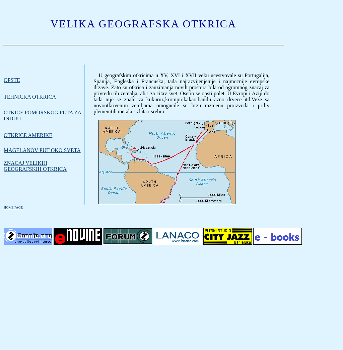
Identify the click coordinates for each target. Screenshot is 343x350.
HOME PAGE (13, 207)
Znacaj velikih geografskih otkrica (35, 166)
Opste (12, 80)
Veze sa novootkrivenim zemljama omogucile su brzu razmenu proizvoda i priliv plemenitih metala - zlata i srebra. (181, 105)
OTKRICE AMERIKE (28, 135)
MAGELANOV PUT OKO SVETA (42, 150)
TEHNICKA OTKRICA (30, 97)
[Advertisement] (171, 298)
